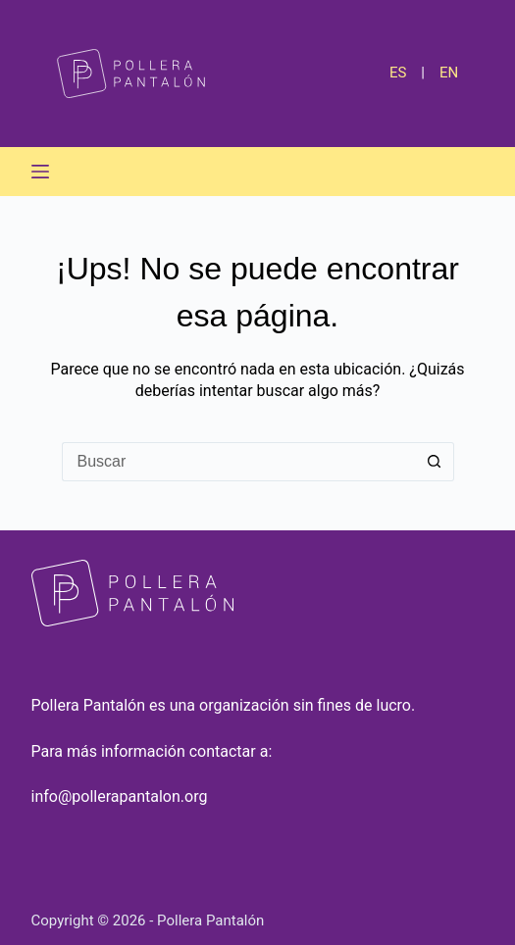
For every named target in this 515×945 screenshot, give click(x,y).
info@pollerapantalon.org (119, 796)
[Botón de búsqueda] (434, 461)
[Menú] (40, 171)
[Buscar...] (238, 461)
